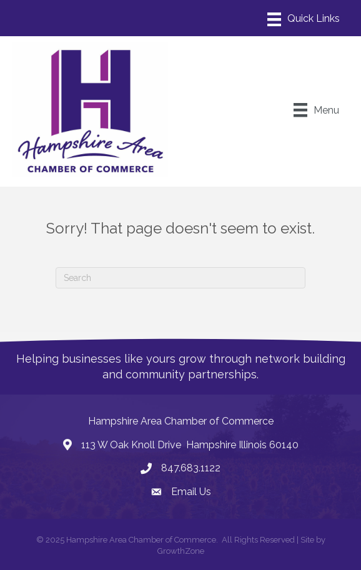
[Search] (180, 277)
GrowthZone (180, 551)
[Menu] (304, 19)
